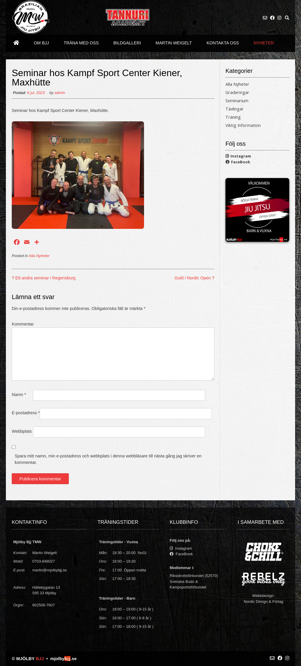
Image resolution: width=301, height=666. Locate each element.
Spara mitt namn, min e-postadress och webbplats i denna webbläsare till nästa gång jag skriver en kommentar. (108, 459)
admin (59, 92)
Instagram (238, 156)
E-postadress (26, 412)
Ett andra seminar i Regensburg (45, 278)
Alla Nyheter (39, 256)
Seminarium (236, 100)
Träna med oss (81, 43)
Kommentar (23, 324)
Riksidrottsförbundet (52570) (194, 575)
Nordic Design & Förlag (263, 601)
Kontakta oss (223, 43)
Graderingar (237, 92)
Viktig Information (243, 125)
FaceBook (237, 162)
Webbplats (22, 431)
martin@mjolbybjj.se (49, 570)
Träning (233, 117)
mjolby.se (63, 658)
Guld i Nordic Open (193, 278)
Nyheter (264, 43)
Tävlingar (234, 109)
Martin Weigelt (173, 43)
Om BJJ (41, 43)
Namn (19, 394)
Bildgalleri (127, 43)
